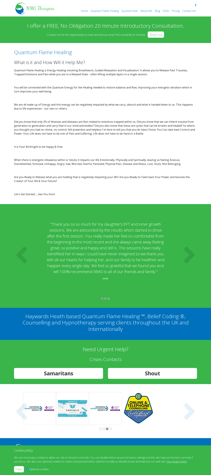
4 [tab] (110, 429)
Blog (157, 11)
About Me (146, 11)
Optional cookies (39, 469)
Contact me (189, 11)
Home (84, 11)
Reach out (156, 34)
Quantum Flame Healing (105, 11)
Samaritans (58, 373)
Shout (152, 373)
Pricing (176, 11)
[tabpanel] (105, 252)
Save (19, 469)
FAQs (166, 11)
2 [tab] (105, 298)
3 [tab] (108, 298)
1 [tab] (102, 298)
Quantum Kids (129, 11)
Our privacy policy (176, 461)
